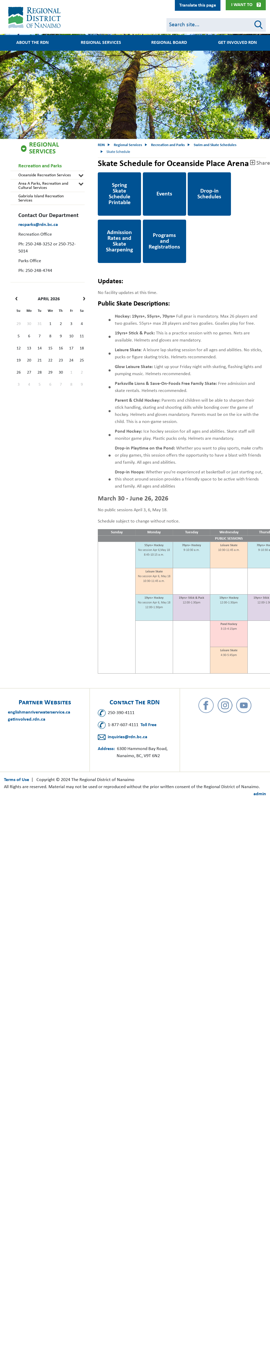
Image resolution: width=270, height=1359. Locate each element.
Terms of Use (16, 779)
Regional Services (101, 42)
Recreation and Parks (40, 166)
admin (259, 794)
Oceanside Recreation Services (44, 175)
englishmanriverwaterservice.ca (39, 712)
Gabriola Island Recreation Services (41, 198)
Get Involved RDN (237, 42)
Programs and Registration (156, 227)
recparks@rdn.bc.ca (38, 224)
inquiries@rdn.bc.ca (127, 737)
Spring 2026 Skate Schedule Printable (116, 179)
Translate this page (197, 5)
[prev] (17, 299)
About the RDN (32, 42)
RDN (101, 145)
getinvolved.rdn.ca (26, 719)
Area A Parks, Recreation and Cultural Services (43, 186)
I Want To (241, 4)
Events (149, 175)
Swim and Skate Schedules (215, 145)
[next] (82, 299)
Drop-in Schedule (205, 175)
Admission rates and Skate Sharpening (118, 227)
